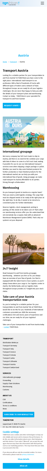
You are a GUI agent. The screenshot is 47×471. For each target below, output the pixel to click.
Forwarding (7, 380)
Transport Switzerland (11, 368)
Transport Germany (10, 346)
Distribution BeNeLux (10, 343)
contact (6, 327)
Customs (6, 390)
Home (5, 62)
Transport (13, 62)
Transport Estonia (9, 355)
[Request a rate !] (12, 105)
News (5, 409)
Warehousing (7, 387)
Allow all (23, 466)
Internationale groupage (12, 377)
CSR (4, 399)
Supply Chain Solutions (11, 384)
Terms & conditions (10, 406)
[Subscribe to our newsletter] (18, 414)
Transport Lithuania (10, 361)
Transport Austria (9, 364)
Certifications (7, 403)
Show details (23, 459)
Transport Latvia (9, 358)
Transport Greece (9, 352)
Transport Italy (8, 349)
